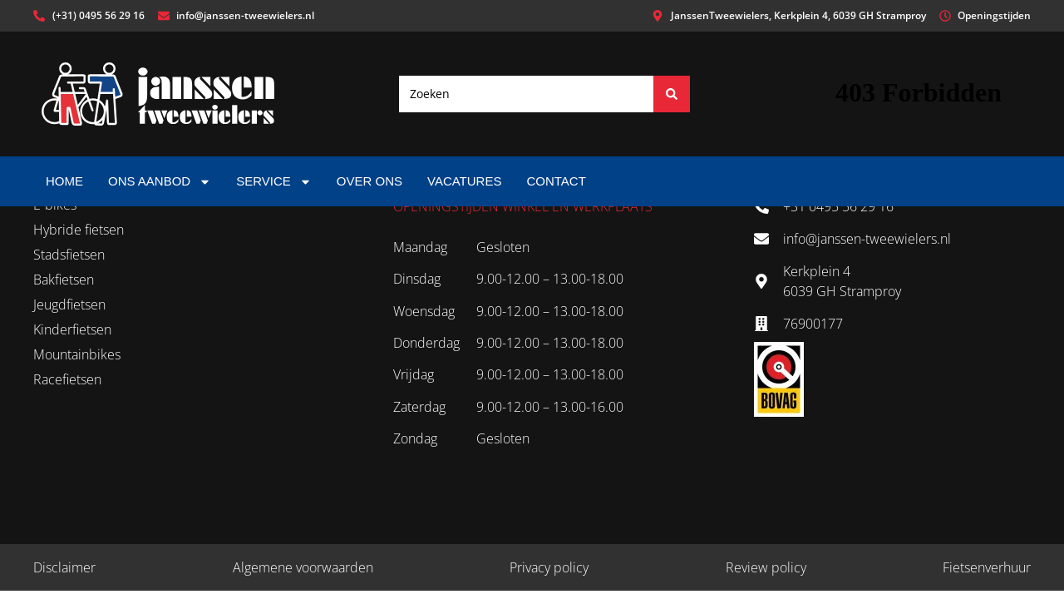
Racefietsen (67, 379)
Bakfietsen (63, 279)
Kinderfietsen (72, 329)
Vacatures (464, 181)
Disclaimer (64, 567)
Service (274, 181)
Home (64, 181)
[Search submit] (671, 94)
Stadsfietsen (69, 254)
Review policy (766, 567)
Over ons (369, 181)
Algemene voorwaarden (303, 567)
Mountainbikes (77, 354)
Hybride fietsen (78, 229)
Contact (555, 181)
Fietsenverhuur (987, 567)
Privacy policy (549, 567)
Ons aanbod (159, 181)
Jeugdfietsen (69, 304)
